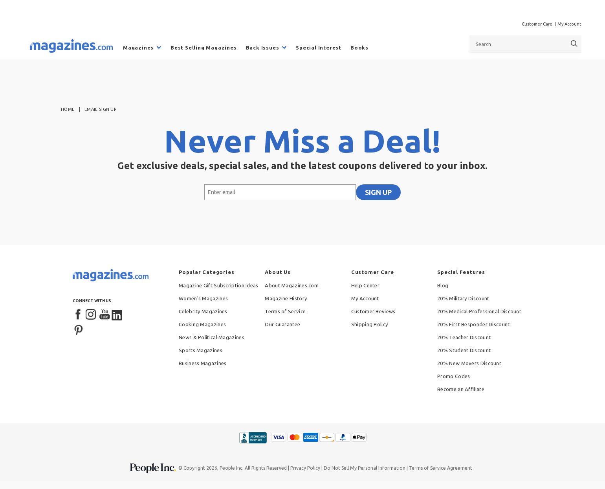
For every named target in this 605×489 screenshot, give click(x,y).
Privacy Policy (305, 468)
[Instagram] (91, 315)
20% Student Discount (464, 350)
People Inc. (232, 468)
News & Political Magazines (211, 337)
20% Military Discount (463, 298)
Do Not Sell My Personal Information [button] (364, 468)
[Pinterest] (78, 329)
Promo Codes (453, 376)
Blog (442, 285)
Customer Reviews (373, 311)
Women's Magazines (203, 298)
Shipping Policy (369, 324)
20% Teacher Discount (464, 337)
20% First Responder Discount (473, 324)
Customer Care (537, 24)
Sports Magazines (200, 350)
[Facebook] (78, 315)
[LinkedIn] (117, 315)
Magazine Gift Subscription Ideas (218, 285)
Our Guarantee (282, 324)
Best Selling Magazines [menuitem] (203, 47)
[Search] (574, 43)
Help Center (365, 285)
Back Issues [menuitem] (262, 47)
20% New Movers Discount (469, 363)
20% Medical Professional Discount (479, 311)
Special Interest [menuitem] (318, 47)
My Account (569, 24)
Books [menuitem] (359, 47)
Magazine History (286, 298)
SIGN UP (378, 192)
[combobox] (525, 44)
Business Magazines (202, 363)
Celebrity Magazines (203, 311)
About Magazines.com (292, 285)
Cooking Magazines (202, 324)
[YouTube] (104, 315)
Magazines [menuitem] (138, 47)
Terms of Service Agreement (440, 468)
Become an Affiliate (460, 389)
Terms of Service (285, 311)
